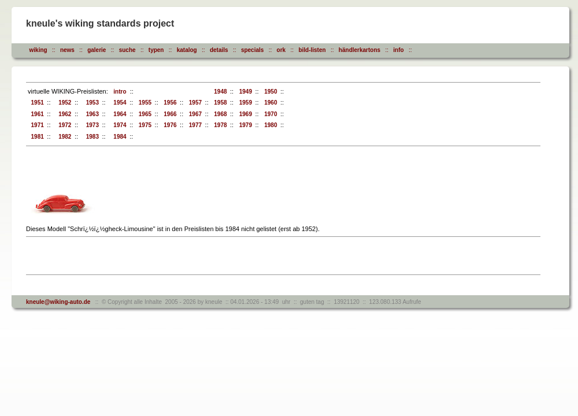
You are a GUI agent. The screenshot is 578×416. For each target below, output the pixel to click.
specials (252, 50)
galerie (96, 50)
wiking (38, 50)
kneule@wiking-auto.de (58, 302)
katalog (187, 50)
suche (127, 50)
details (219, 50)
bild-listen (311, 50)
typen (156, 50)
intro (118, 91)
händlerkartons (359, 50)
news (67, 50)
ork (281, 50)
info (398, 50)
